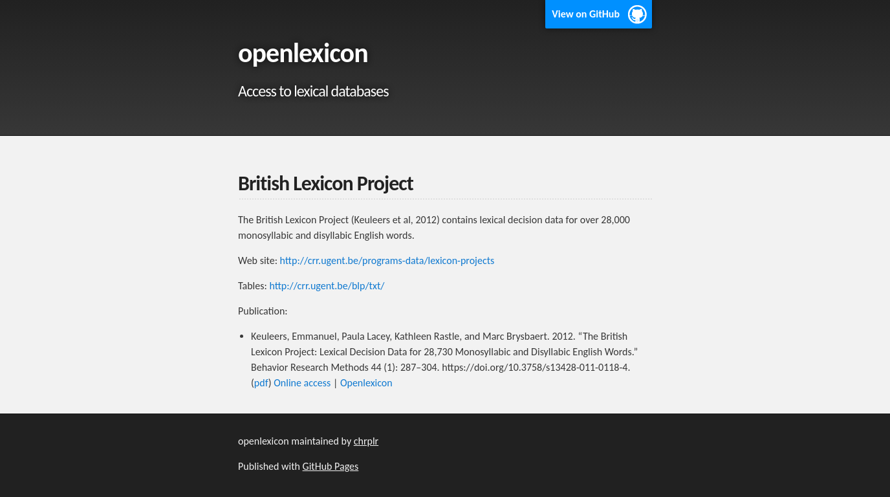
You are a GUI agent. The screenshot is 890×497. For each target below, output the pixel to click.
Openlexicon (366, 383)
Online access (302, 383)
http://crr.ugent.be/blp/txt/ (326, 286)
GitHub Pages (331, 466)
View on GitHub (586, 14)
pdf (261, 383)
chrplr (366, 441)
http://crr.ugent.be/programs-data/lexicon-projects (387, 260)
